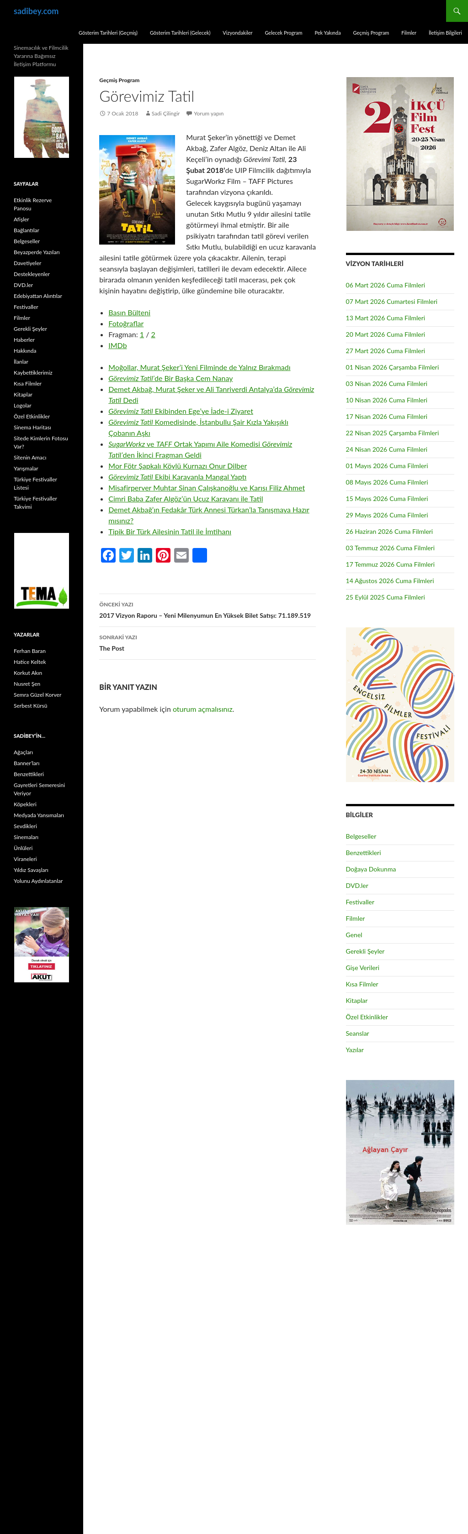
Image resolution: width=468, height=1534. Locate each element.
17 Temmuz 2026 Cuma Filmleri (390, 564)
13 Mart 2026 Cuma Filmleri (385, 318)
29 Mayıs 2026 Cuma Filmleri (387, 515)
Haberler (24, 339)
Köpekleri (25, 804)
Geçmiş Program (371, 33)
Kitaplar (357, 1000)
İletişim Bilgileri (445, 33)
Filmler (408, 33)
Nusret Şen (27, 683)
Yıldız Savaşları (31, 869)
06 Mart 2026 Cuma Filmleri (385, 285)
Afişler (21, 219)
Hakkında (25, 350)
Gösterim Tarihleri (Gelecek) (180, 33)
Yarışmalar (26, 468)
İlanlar (21, 361)
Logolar (23, 405)
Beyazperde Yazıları (37, 252)
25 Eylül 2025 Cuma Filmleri (385, 597)
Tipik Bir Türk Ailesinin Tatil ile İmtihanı (169, 531)
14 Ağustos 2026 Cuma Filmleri (390, 580)
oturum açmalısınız (203, 708)
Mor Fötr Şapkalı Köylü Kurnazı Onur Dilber (177, 465)
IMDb (117, 345)
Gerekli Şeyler (365, 951)
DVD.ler (357, 885)
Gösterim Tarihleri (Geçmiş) (108, 33)
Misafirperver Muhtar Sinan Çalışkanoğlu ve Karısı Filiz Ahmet (206, 487)
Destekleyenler (32, 274)
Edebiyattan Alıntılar (38, 295)
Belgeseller (361, 836)
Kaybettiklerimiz (33, 372)
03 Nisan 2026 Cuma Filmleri (387, 383)
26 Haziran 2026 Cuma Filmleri (389, 531)
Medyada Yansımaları (39, 815)
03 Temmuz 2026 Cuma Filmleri (390, 548)
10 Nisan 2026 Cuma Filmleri (387, 400)
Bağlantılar (26, 230)
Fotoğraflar (126, 323)
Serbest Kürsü (30, 705)
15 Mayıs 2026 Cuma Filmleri (387, 498)
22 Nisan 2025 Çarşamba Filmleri (392, 433)
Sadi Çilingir (166, 113)
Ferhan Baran (30, 650)
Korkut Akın (28, 672)
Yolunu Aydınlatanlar (38, 880)
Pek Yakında (327, 33)
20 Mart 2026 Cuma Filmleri (385, 334)
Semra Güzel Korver (37, 694)
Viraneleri (25, 859)
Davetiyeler (27, 263)
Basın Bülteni (129, 312)
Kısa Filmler (362, 984)
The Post (207, 642)
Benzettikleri (363, 852)
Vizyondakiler (237, 33)
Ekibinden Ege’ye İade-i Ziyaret (180, 411)
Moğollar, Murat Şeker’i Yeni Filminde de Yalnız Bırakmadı (199, 367)
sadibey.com (36, 11)
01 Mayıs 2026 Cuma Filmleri (387, 466)
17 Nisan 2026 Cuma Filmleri (387, 416)
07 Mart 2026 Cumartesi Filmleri (392, 301)
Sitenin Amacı (30, 457)
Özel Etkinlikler (367, 1017)
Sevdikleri (25, 826)
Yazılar (355, 1050)
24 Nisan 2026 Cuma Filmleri (387, 449)
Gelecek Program (283, 33)
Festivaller (360, 902)
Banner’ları (26, 763)
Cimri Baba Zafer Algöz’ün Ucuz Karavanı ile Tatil (185, 498)
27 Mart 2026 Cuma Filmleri (385, 351)
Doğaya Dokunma (371, 869)
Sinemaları (26, 837)
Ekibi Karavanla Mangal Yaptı (177, 476)
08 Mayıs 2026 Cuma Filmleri (387, 482)
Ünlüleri (23, 848)
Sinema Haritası (32, 427)
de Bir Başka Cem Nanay (170, 378)
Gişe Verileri (363, 967)
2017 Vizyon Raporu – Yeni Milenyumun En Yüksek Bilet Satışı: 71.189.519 (207, 609)
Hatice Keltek (30, 661)
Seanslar (357, 1033)
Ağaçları (23, 752)
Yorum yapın (209, 113)
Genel (354, 935)
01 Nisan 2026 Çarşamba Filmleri (392, 367)
